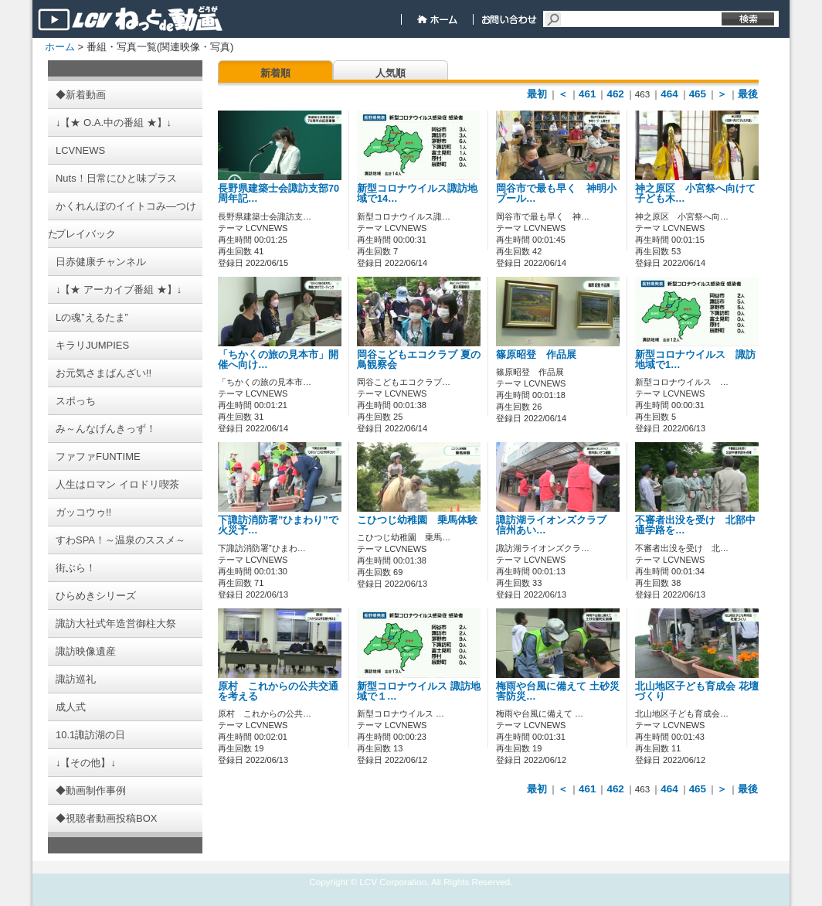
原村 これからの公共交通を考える (278, 691)
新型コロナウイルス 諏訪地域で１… (419, 691)
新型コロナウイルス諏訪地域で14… (417, 193)
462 (614, 94)
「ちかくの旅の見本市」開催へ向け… (278, 359)
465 (697, 94)
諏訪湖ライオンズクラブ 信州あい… (556, 525)
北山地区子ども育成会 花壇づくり (697, 691)
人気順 (390, 73)
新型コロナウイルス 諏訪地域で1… (695, 359)
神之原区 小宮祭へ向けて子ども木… (695, 193)
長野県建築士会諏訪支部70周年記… (278, 193)
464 (669, 94)
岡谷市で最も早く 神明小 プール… (556, 193)
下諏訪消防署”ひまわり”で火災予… (278, 525)
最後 (748, 94)
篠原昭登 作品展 (536, 354)
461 (587, 94)
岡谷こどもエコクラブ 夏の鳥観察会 (419, 359)
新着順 (275, 73)
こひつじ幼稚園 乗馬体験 (417, 520)
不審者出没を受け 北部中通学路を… (695, 525)
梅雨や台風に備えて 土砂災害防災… (558, 691)
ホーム (60, 47)
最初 (537, 94)
